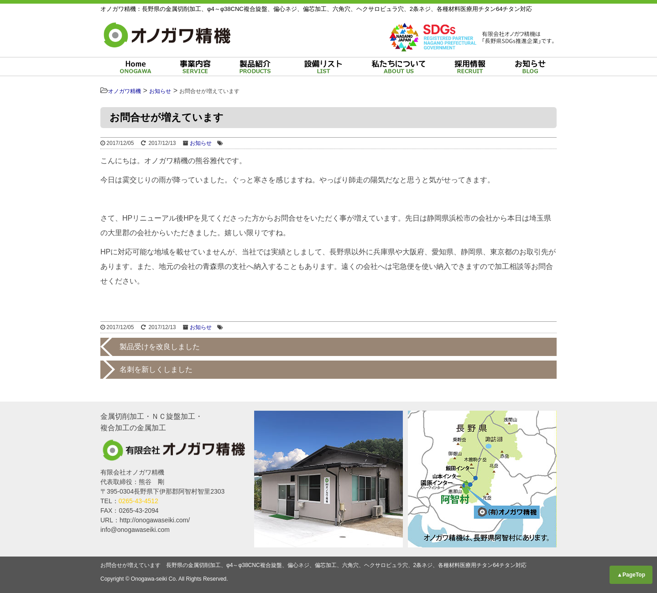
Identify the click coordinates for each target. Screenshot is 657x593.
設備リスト (323, 66)
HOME (135, 66)
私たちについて (398, 66)
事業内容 (195, 66)
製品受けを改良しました (160, 347)
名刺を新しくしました (156, 369)
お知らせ (530, 66)
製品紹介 (255, 66)
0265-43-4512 (138, 501)
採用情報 (470, 66)
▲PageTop (631, 575)
